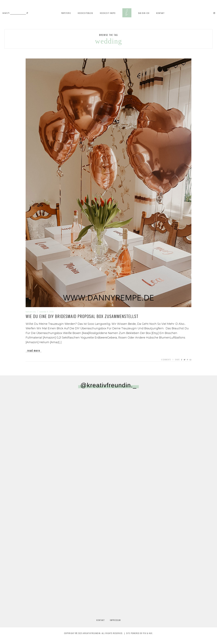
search (5, 13)
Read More (33, 350)
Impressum (115, 620)
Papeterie (66, 13)
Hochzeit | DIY (31, 311)
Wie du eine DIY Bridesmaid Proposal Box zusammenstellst (82, 316)
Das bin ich (143, 13)
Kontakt (160, 13)
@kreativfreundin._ (108, 385)
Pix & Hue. (148, 633)
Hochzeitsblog (85, 13)
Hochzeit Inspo (108, 13)
